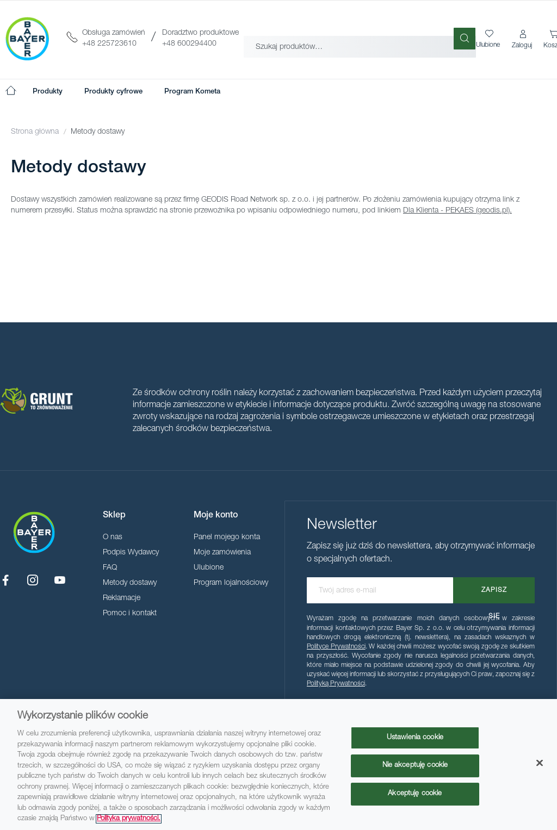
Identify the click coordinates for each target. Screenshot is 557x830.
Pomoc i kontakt (130, 613)
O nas (112, 537)
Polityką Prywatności (336, 684)
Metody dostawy (130, 583)
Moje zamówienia (222, 553)
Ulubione (209, 568)
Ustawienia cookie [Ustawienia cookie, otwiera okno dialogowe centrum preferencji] (415, 737)
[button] (523, 39)
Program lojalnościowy (231, 583)
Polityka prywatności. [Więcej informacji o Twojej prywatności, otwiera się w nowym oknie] (128, 818)
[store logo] (27, 38)
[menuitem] (47, 92)
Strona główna (36, 132)
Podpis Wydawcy (131, 553)
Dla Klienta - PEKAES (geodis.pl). (457, 211)
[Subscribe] (494, 590)
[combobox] (360, 38)
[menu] (126, 92)
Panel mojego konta (227, 537)
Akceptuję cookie (415, 793)
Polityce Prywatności (336, 647)
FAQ (110, 568)
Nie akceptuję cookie (415, 765)
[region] (278, 764)
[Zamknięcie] (540, 763)
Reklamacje (121, 598)
